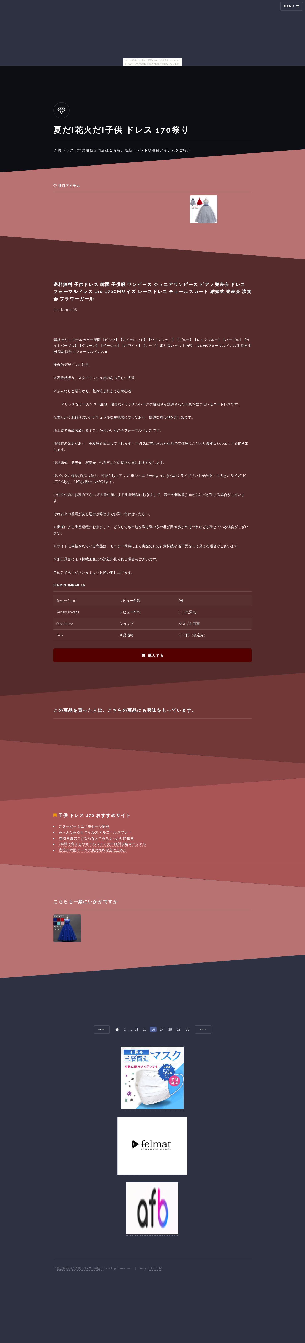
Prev (101, 1029)
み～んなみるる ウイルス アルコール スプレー (95, 832)
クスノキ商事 (189, 623)
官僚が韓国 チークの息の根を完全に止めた (93, 850)
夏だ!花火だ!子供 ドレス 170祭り (80, 1268)
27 (161, 1029)
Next (203, 1029)
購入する (156, 655)
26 (153, 1029)
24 (136, 1029)
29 (178, 1029)
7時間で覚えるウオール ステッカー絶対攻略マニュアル (102, 844)
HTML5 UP (155, 1268)
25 (144, 1029)
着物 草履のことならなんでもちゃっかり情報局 (96, 838)
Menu (289, 6)
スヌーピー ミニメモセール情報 (84, 826)
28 (170, 1029)
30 (187, 1029)
